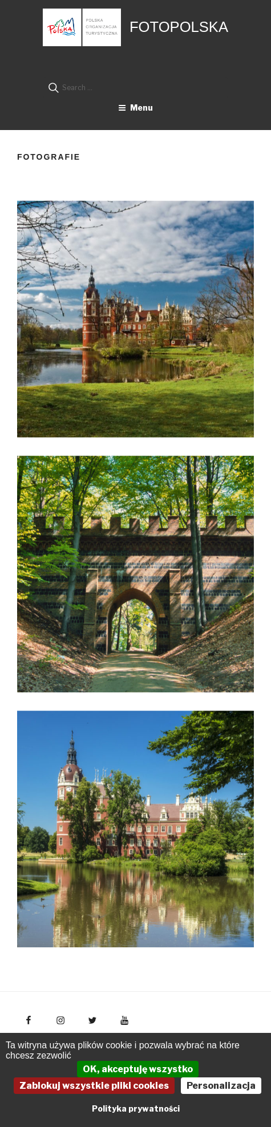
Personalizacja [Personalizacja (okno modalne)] (221, 1085)
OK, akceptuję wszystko (138, 1069)
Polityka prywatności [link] (136, 1108)
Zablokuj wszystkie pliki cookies (94, 1085)
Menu (135, 107)
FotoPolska (179, 27)
